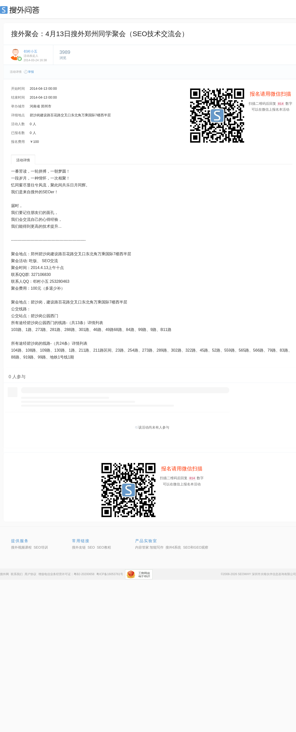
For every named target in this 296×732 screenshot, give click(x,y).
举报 (29, 72)
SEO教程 (104, 547)
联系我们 (17, 574)
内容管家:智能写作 (149, 547)
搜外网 (4, 574)
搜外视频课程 (21, 547)
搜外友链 (79, 547)
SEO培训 (41, 547)
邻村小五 (30, 51)
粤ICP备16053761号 (109, 574)
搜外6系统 (173, 547)
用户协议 (30, 574)
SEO (21, 9)
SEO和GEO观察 (195, 547)
